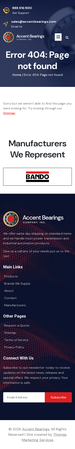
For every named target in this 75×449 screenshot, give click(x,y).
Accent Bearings (35, 429)
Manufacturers (15, 305)
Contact (10, 298)
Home (16, 75)
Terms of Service (16, 340)
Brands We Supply (17, 283)
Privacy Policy (14, 347)
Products (11, 276)
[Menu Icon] (58, 37)
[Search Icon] (67, 37)
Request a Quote (16, 325)
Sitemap (9, 113)
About (9, 291)
